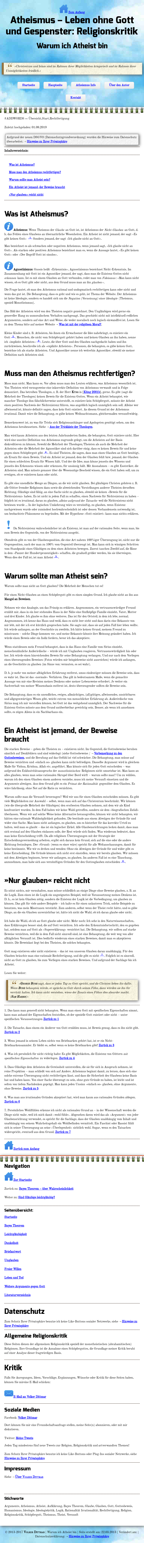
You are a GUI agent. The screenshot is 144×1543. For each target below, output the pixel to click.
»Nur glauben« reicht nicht (26, 195)
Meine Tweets (24, 1438)
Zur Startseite (18, 1180)
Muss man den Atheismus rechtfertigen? (35, 172)
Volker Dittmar (27, 1418)
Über (29, 1477)
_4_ (46, 452)
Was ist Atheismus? (22, 165)
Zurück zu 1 (51, 1019)
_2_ (13, 336)
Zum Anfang (72, 12)
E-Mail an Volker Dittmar (29, 1397)
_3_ (39, 340)
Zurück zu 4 (67, 1058)
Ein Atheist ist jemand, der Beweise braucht (37, 187)
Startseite (28, 85)
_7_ (102, 954)
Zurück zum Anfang (26, 1149)
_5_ (56, 556)
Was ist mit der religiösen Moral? (80, 324)
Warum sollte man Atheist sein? (29, 180)
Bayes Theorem (14, 1226)
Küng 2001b (92, 392)
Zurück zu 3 (106, 1045)
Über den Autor (119, 85)
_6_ (123, 861)
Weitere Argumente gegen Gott (24, 1286)
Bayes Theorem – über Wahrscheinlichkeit (46, 1189)
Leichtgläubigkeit (15, 1234)
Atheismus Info (86, 85)
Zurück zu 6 (12, 1102)
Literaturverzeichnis (17, 1295)
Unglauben (11, 1260)
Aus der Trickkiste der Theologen (71, 427)
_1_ (30, 237)
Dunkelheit (11, 1243)
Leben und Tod (13, 1278)
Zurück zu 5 (30, 1088)
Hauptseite (55, 85)
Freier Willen (12, 1269)
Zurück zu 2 (12, 1032)
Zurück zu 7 (63, 1132)
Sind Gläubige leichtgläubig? (36, 1197)
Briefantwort (12, 1252)
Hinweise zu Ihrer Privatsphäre (47, 141)
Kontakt (75, 98)
